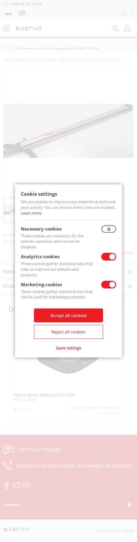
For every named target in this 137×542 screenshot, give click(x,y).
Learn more (31, 213)
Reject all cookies (68, 332)
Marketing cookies (41, 284)
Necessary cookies (41, 228)
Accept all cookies (68, 315)
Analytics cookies (40, 256)
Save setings (68, 348)
